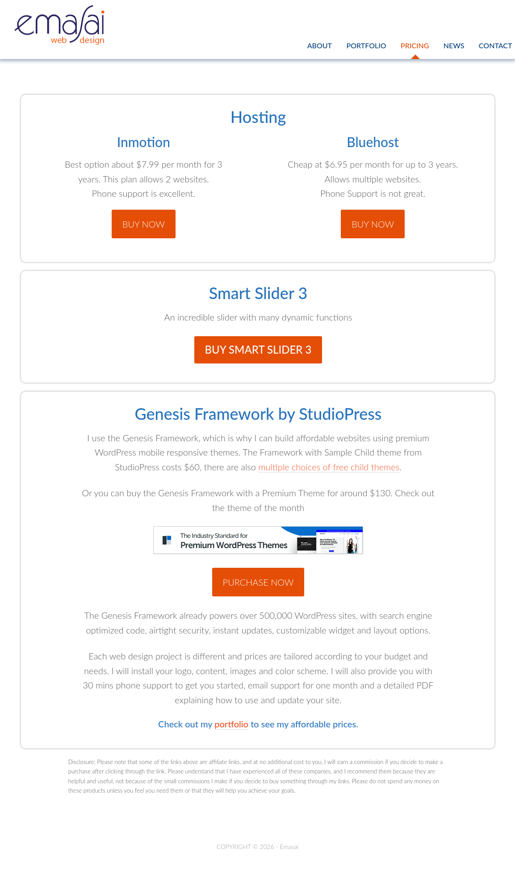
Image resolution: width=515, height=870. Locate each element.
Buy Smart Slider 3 (258, 349)
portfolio (231, 723)
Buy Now (143, 224)
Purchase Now (258, 582)
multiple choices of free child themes (328, 466)
